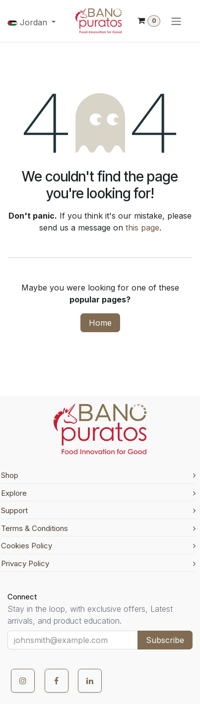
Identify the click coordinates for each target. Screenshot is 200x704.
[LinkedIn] (90, 681)
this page (142, 228)
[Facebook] (56, 681)
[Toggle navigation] (176, 20)
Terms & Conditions (98, 528)
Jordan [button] (28, 22)
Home (100, 323)
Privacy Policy (98, 563)
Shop (98, 475)
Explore (98, 493)
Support (98, 510)
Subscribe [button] (165, 640)
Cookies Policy (98, 545)
